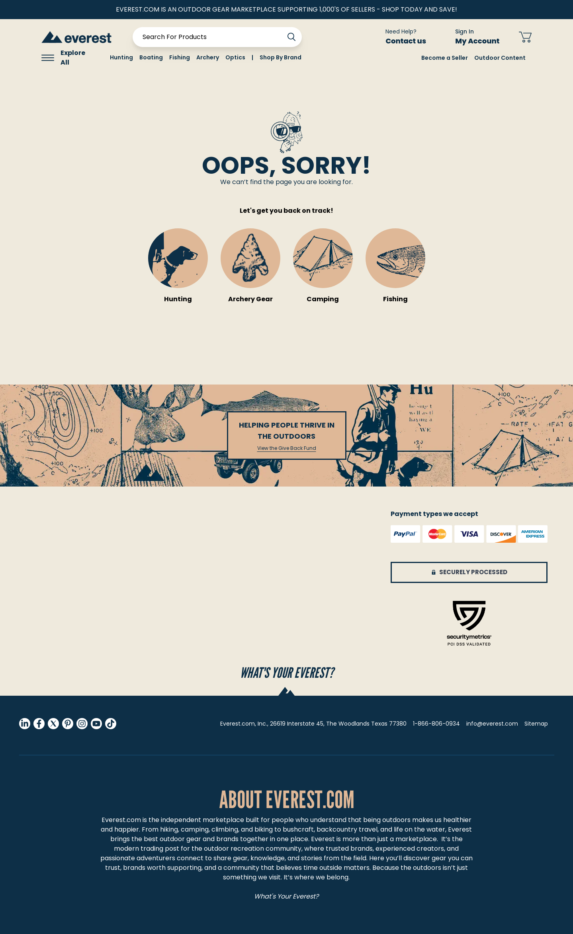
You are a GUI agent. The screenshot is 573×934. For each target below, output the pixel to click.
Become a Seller (444, 58)
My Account (482, 41)
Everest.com (121, 819)
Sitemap (536, 724)
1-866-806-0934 (436, 724)
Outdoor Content (500, 58)
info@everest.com (492, 724)
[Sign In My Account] (472, 37)
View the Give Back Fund (286, 448)
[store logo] (76, 37)
